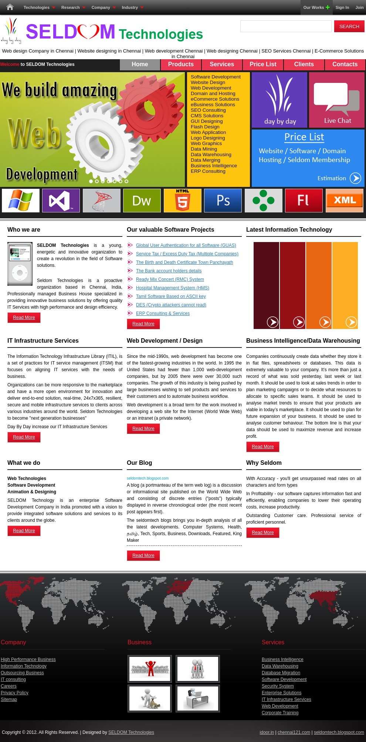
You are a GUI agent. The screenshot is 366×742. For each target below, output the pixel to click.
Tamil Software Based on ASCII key (171, 296)
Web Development (280, 706)
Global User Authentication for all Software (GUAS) (186, 245)
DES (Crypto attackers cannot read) (171, 305)
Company (104, 7)
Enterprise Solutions (281, 692)
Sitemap (9, 699)
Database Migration (281, 672)
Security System (278, 686)
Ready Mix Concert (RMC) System (170, 279)
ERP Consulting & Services (163, 313)
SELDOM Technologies (131, 732)
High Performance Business (28, 659)
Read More (24, 317)
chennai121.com (294, 732)
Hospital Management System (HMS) (172, 288)
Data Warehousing (280, 666)
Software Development (284, 679)
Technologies (39, 7)
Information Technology (24, 666)
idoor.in (267, 732)
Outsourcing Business (22, 672)
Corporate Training (280, 712)
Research (73, 7)
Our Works (315, 7)
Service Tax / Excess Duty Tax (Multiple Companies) (187, 253)
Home (10, 7)
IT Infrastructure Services (286, 699)
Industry (132, 7)
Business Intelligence (283, 659)
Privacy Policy (14, 692)
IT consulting (13, 679)
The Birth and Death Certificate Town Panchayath (184, 262)
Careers (9, 686)
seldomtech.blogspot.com (339, 732)
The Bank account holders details (168, 270)
